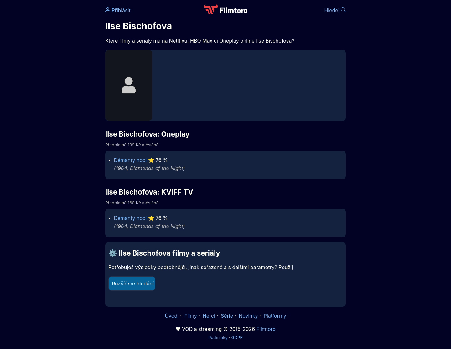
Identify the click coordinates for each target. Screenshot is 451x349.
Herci (209, 316)
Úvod (172, 316)
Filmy (190, 316)
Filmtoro (266, 329)
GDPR (237, 337)
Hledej (335, 10)
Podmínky (218, 337)
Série (227, 316)
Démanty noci (130, 160)
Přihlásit (118, 10)
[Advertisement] (60, 96)
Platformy (275, 316)
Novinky (248, 316)
